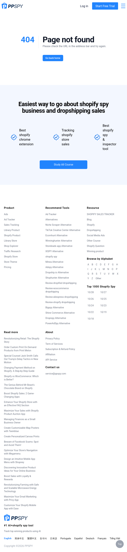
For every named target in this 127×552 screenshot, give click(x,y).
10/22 (90, 312)
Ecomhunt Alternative (56, 235)
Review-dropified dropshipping (61, 283)
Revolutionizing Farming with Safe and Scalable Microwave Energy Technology (21, 488)
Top (120, 544)
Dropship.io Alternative (57, 272)
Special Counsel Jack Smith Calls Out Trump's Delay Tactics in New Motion (21, 359)
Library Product (12, 230)
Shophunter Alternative (57, 277)
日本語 (53, 538)
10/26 (90, 299)
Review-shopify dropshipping (60, 302)
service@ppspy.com (55, 373)
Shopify (91, 225)
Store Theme (10, 262)
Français (102, 538)
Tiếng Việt (115, 538)
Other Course (93, 240)
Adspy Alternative (54, 267)
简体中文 (19, 538)
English (7, 538)
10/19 (103, 312)
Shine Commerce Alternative (60, 312)
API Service (51, 359)
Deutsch (90, 538)
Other (98, 278)
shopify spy (51, 256)
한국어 (43, 538)
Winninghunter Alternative (58, 240)
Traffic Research (12, 251)
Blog (89, 219)
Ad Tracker (9, 219)
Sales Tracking (11, 225)
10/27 (103, 292)
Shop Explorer (11, 246)
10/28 (90, 292)
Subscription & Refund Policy (60, 349)
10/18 (90, 318)
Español (78, 538)
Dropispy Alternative (55, 318)
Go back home (52, 58)
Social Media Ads (96, 235)
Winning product (95, 251)
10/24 (90, 305)
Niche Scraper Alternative (58, 225)
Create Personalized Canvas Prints (21, 436)
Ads (6, 214)
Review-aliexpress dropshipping (61, 297)
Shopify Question (95, 246)
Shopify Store (11, 256)
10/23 (103, 305)
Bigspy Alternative (54, 307)
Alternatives (51, 219)
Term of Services (54, 344)
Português (65, 538)
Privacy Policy (52, 338)
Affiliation (50, 354)
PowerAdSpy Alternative (57, 323)
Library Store (10, 240)
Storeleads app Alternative (58, 246)
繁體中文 (32, 538)
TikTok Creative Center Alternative (62, 230)
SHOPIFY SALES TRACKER (100, 214)
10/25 (103, 299)
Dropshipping (94, 230)
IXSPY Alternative (54, 251)
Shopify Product (12, 235)
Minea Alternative (54, 262)
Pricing (7, 267)
